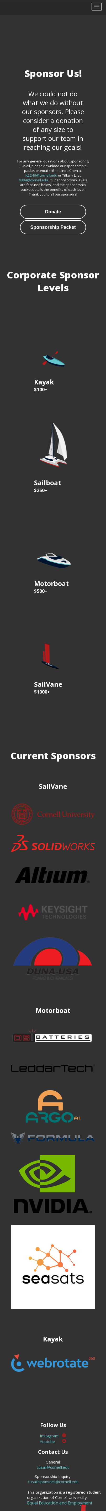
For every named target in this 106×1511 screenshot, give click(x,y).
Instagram (53, 1435)
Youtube (53, 1441)
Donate (53, 211)
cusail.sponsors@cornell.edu (53, 1481)
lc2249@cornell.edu (41, 175)
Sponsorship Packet (53, 227)
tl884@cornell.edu (33, 180)
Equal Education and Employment (59, 1503)
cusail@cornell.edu (53, 1467)
